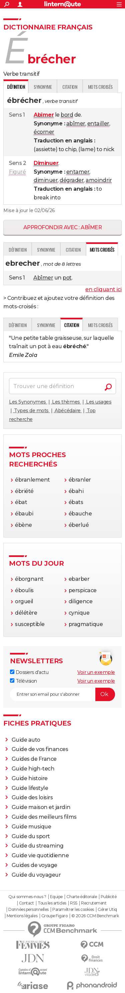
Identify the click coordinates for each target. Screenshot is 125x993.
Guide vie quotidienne (40, 855)
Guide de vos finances (40, 749)
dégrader (72, 180)
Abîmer (43, 277)
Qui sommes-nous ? (27, 896)
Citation (69, 86)
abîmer (75, 123)
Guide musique (31, 826)
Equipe (56, 896)
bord (67, 115)
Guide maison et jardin (41, 807)
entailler (98, 123)
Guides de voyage (34, 865)
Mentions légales (22, 916)
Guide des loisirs (32, 797)
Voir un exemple (96, 672)
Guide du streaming (38, 846)
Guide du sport (31, 836)
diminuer (46, 180)
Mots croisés (100, 86)
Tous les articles (52, 903)
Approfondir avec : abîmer (62, 227)
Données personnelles (28, 909)
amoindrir (99, 180)
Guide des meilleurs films (44, 817)
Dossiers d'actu (29, 672)
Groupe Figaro (54, 916)
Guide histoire (30, 778)
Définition (17, 249)
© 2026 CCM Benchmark (95, 916)
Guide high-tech (33, 768)
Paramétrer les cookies (73, 909)
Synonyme (43, 86)
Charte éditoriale (81, 896)
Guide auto (26, 740)
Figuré (17, 172)
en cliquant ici (103, 289)
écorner (44, 132)
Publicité (109, 896)
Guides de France (34, 759)
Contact (26, 903)
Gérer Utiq (107, 909)
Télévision (23, 681)
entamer (78, 172)
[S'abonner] (62, 694)
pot (67, 277)
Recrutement (93, 903)
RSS (73, 903)
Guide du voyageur (36, 875)
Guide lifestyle (30, 788)
